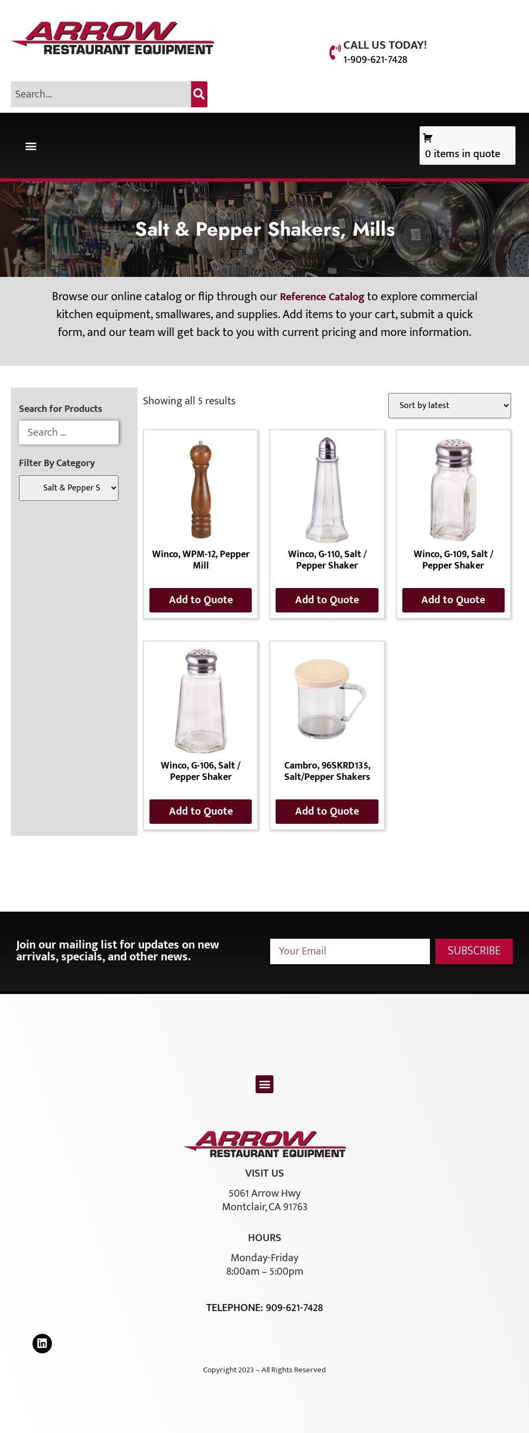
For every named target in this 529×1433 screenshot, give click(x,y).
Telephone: (236, 1308)
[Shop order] (449, 405)
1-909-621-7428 (375, 59)
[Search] (199, 94)
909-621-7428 (294, 1308)
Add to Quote (201, 600)
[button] (31, 145)
